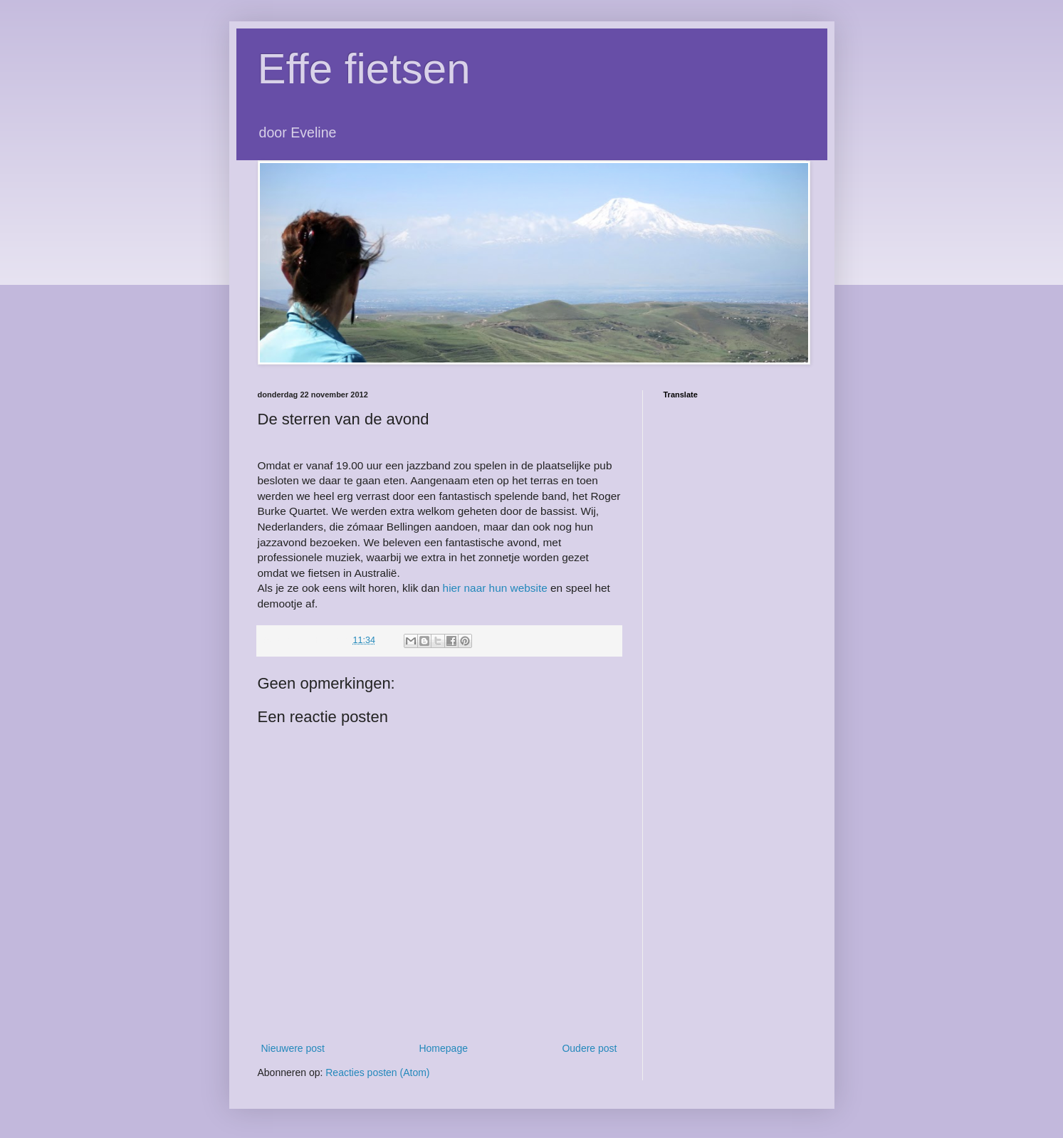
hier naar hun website (495, 588)
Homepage (443, 1048)
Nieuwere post (293, 1048)
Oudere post (589, 1048)
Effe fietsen (364, 69)
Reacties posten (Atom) (377, 1072)
